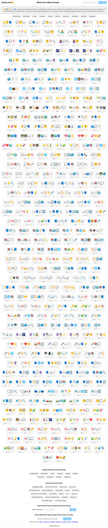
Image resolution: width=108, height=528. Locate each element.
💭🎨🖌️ (29, 164)
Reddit (64, 522)
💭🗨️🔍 (82, 164)
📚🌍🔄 (54, 230)
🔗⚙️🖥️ (12, 325)
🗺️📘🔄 (7, 400)
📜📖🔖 (37, 258)
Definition (57, 16)
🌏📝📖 (25, 79)
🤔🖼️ (22, 410)
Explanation (92, 16)
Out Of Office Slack (47, 500)
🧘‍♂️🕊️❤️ (87, 419)
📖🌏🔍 (74, 173)
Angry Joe (74, 493)
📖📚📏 (82, 183)
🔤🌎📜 (42, 325)
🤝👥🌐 (57, 410)
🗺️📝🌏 (34, 400)
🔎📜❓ (86, 31)
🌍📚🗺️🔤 (27, 69)
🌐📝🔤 (94, 88)
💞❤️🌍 (7, 145)
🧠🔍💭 (29, 438)
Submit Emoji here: (37, 509)
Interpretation (26, 16)
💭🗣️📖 (34, 22)
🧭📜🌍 (62, 448)
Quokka (61, 493)
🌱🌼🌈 (87, 98)
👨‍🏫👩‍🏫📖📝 (27, 135)
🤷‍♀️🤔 (76, 41)
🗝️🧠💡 (25, 362)
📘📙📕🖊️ (94, 221)
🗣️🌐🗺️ (39, 362)
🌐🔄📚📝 (8, 98)
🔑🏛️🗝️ (49, 306)
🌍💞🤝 (101, 50)
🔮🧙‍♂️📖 (47, 334)
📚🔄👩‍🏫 (86, 239)
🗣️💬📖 (96, 362)
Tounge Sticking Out (47, 490)
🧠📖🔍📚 (70, 429)
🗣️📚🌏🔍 (99, 372)
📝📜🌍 (24, 287)
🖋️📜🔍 (22, 353)
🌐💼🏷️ (14, 88)
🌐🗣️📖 (37, 98)
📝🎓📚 (14, 277)
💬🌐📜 (101, 145)
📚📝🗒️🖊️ (70, 239)
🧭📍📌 (49, 448)
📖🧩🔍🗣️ (44, 221)
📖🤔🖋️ (101, 211)
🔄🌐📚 (9, 296)
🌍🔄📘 (42, 69)
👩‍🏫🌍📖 (42, 135)
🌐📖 (42, 88)
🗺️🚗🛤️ (47, 400)
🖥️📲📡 (49, 353)
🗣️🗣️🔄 (101, 381)
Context (35, 16)
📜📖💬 (24, 258)
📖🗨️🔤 (87, 211)
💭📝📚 (42, 164)
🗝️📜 (101, 353)
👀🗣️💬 (69, 116)
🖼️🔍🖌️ (62, 353)
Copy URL (67, 518)
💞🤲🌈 (96, 135)
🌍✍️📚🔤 (84, 69)
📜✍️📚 (42, 268)
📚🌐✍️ (81, 230)
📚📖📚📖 (23, 239)
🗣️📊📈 (51, 372)
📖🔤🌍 (7, 211)
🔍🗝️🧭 (9, 306)
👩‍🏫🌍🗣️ (55, 135)
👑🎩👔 (69, 126)
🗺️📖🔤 (96, 391)
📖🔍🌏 (69, 202)
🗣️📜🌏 (7, 381)
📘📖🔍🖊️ (60, 221)
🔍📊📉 (52, 296)
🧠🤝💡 (69, 438)
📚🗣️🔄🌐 (54, 249)
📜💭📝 (10, 258)
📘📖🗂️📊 (77, 221)
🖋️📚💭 (96, 344)
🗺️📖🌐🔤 (80, 391)
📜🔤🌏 (97, 258)
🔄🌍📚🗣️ (99, 287)
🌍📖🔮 (51, 60)
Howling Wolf (58, 490)
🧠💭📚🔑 (27, 429)
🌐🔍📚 (24, 98)
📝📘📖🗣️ (8, 287)
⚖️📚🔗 (47, 457)
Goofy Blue (65, 497)
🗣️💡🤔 (99, 31)
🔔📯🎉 (99, 306)
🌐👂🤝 (66, 79)
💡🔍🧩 (61, 145)
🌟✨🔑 (61, 98)
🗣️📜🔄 (34, 381)
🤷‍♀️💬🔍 (64, 41)
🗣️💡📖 (69, 362)
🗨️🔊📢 (25, 391)
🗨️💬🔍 (12, 391)
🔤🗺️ (97, 325)
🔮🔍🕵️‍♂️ (34, 334)
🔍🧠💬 (22, 306)
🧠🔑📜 (42, 438)
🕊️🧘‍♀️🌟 (101, 334)
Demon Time (72, 487)
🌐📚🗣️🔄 (55, 88)
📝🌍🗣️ (69, 268)
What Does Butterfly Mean (52, 497)
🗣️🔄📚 (61, 381)
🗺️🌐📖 (52, 391)
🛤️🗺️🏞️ (61, 400)
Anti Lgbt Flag (53, 493)
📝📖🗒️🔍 (79, 277)
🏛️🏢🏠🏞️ (40, 116)
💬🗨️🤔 (96, 154)
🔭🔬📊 (7, 334)
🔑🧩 (74, 306)
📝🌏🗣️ (82, 268)
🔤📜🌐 (86, 325)
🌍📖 (25, 60)
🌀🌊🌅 (20, 50)
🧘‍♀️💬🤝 (34, 419)
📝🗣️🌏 (84, 287)
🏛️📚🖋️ (55, 116)
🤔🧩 (32, 410)
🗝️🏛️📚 (89, 353)
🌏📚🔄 (99, 69)
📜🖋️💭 (12, 268)
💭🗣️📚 (69, 164)
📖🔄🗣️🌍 (54, 202)
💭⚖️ (19, 173)
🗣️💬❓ (10, 41)
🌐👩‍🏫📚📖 (80, 79)
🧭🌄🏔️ (22, 448)
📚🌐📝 (67, 230)
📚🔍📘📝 (27, 249)
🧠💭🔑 (42, 429)
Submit (73, 509)
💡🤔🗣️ (7, 22)
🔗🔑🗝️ (55, 315)
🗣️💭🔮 (37, 372)
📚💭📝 (9, 239)
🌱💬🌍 (101, 98)
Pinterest (58, 522)
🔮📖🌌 (20, 334)
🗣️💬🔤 (24, 372)
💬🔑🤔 (55, 154)
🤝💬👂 (71, 410)
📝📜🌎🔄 (38, 287)
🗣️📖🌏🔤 (65, 372)
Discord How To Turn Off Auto (39, 493)
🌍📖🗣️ (64, 60)
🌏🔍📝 (39, 79)
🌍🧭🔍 (69, 69)
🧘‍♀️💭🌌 (47, 419)
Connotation (75, 16)
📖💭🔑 (32, 183)
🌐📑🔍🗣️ (28, 88)
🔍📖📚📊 (67, 296)
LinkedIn (52, 522)
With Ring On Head (34, 490)
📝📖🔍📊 (62, 277)
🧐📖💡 (87, 41)
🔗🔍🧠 (42, 315)
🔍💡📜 (35, 31)
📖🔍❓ (61, 22)
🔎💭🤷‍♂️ (72, 31)
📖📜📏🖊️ (47, 192)
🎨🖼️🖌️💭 (59, 107)
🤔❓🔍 (50, 41)
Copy (5, 26)
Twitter (40, 522)
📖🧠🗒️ (29, 221)
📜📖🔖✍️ (52, 258)
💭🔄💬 (55, 164)
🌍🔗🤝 (55, 69)
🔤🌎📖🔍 (27, 325)
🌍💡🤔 (14, 60)
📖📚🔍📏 (14, 192)
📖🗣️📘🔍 (55, 211)
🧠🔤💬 (55, 438)
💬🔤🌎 (69, 154)
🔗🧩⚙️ (82, 315)
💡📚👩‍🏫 (34, 145)
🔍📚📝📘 (97, 296)
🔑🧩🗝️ (86, 306)
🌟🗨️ (49, 98)
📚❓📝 (87, 22)
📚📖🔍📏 (40, 239)
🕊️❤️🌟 (12, 344)
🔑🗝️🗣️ (62, 306)
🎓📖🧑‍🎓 (20, 107)
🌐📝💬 (81, 88)
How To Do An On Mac (51, 487)
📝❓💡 (22, 31)
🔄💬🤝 (22, 296)
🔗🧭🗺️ (96, 315)
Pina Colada (75, 490)
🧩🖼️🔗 (9, 448)
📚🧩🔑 (69, 249)
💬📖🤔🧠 (27, 154)
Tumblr (69, 522)
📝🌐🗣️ (96, 268)
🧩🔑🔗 (96, 438)
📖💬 (20, 183)
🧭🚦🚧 (76, 448)
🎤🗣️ (45, 107)
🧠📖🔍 (55, 429)
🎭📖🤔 (87, 107)
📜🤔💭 (101, 22)
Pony (67, 493)
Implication (84, 16)
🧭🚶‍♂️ (87, 448)
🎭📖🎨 (74, 107)
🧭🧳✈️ (99, 448)
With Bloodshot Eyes (37, 497)
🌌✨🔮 (87, 50)
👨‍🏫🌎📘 (12, 135)
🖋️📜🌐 (9, 353)
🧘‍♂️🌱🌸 (74, 419)
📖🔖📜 (99, 202)
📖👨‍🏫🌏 (101, 173)
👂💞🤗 (12, 126)
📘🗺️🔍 (10, 230)
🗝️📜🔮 (12, 362)
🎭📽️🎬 (101, 107)
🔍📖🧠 (82, 296)
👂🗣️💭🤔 (40, 126)
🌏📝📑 (12, 79)
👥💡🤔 (82, 126)
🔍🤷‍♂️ (60, 31)
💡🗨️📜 (74, 145)
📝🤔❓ (9, 31)
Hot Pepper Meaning (60, 500)
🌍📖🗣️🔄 (79, 60)
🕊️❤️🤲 (25, 344)
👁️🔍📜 (82, 116)
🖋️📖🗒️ (66, 344)
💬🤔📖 (20, 22)
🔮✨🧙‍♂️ (74, 334)
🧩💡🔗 (82, 438)
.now (6, 2)
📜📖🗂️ (67, 258)
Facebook (46, 522)
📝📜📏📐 (69, 287)
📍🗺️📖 (61, 173)
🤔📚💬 (37, 41)
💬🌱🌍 (12, 154)
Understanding (16, 16)
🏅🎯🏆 (25, 116)
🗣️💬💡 (82, 362)
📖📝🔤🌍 (23, 202)
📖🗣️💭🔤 (38, 211)
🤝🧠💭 (84, 410)
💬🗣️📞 (82, 154)
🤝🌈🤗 (44, 410)
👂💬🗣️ (25, 126)
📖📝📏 (9, 202)
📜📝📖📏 (82, 258)
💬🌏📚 (87, 145)
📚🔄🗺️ (99, 239)
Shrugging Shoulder (37, 487)
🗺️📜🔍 (20, 400)
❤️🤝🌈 (61, 457)
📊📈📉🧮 (32, 173)
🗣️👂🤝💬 (54, 362)
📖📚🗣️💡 (30, 192)
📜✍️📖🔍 (27, 268)
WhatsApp (75, 522)
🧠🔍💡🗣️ (13, 438)
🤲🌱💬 (7, 419)
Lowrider (67, 490)
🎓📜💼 (34, 107)
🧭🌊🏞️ (35, 448)
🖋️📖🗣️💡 (80, 344)
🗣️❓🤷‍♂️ (24, 41)
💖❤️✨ (82, 135)
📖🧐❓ (74, 22)
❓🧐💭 (7, 50)
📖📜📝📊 (63, 192)
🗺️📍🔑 (66, 391)
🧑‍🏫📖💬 (20, 419)
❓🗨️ (99, 41)
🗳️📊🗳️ (39, 391)
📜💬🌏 (96, 249)
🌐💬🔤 (96, 79)
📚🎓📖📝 (95, 230)
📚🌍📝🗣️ (38, 230)
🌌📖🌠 (74, 50)
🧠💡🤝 (101, 419)
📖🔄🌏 (39, 202)
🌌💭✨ (61, 50)
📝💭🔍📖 (29, 277)
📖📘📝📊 (47, 183)
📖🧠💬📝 (14, 221)
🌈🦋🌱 (47, 50)
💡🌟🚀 (20, 145)
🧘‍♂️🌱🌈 (61, 419)
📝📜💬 (54, 287)
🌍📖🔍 (37, 60)
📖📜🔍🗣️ (80, 192)
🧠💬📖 (12, 429)
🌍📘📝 (94, 60)
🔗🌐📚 (29, 315)
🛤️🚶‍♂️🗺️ (74, 400)
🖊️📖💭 (52, 344)
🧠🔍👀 (96, 429)
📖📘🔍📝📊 (66, 183)
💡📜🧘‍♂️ (47, 145)
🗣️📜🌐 (20, 381)
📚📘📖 (55, 239)
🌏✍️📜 (52, 79)
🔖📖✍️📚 (13, 315)
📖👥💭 (87, 173)
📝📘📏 (94, 277)
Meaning (50, 16)
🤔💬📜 (87, 400)
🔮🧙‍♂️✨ (61, 334)
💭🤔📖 (47, 22)
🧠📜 (84, 429)
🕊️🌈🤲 (87, 334)
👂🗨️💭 (55, 126)
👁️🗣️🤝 (96, 116)
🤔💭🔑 (101, 400)
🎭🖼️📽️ (12, 116)
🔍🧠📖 (35, 306)
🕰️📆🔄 (39, 344)
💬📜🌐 (42, 154)
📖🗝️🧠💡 (22, 211)
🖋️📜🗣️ (35, 353)
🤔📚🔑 (10, 410)
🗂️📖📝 (76, 353)
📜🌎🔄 (82, 249)
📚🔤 (40, 249)
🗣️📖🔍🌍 (82, 372)
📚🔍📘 (12, 249)
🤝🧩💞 (98, 410)
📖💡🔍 (9, 183)
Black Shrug (63, 487)
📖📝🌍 (96, 192)
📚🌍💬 (24, 230)
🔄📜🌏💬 (37, 296)
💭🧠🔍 (7, 173)
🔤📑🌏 (55, 325)
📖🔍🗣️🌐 (84, 202)
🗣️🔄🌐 (47, 381)
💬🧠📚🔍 (13, 164)
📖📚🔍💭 (97, 183)
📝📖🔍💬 (45, 277)
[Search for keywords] (90, 2)
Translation (42, 16)
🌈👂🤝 (34, 50)
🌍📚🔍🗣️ (10, 69)
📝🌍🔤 (55, 268)
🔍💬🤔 (49, 31)
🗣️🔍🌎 (74, 381)
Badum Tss (73, 497)
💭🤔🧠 (96, 164)
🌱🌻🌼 (74, 98)
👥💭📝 (96, 126)
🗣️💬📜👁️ (8, 372)
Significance (66, 16)
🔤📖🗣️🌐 (70, 325)
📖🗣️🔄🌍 (72, 211)
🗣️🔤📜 (87, 381)
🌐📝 (69, 88)
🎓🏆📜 (7, 107)
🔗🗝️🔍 (69, 315)
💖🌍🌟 (69, 135)
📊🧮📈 (47, 173)
